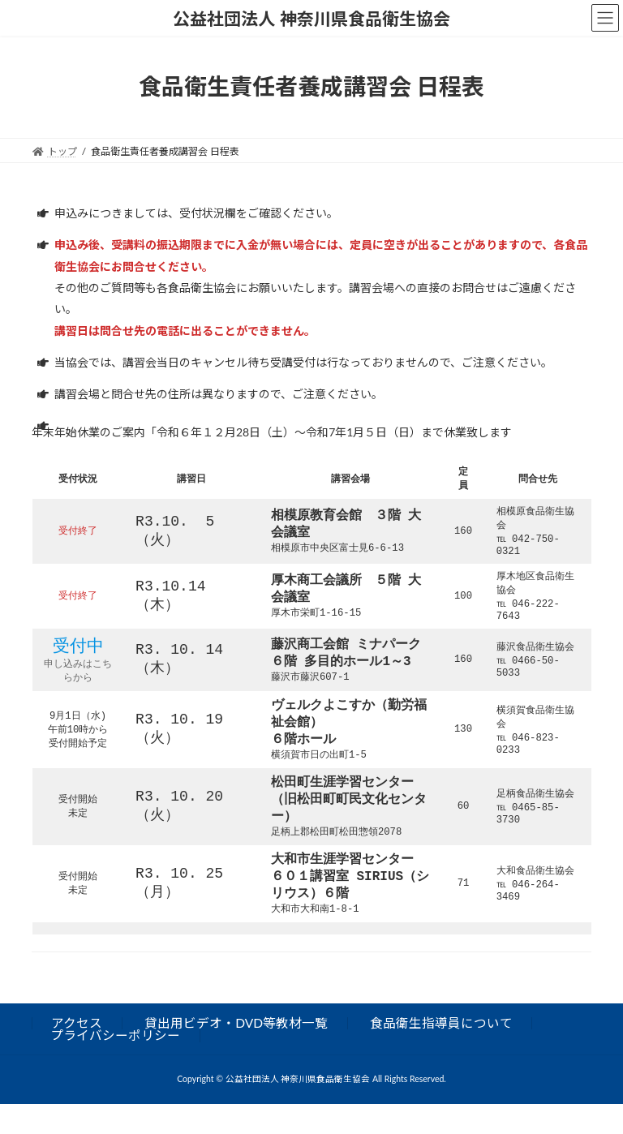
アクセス (76, 1052)
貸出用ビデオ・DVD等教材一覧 (236, 1052)
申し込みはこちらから (78, 682)
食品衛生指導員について (441, 1052)
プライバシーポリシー (115, 1065)
